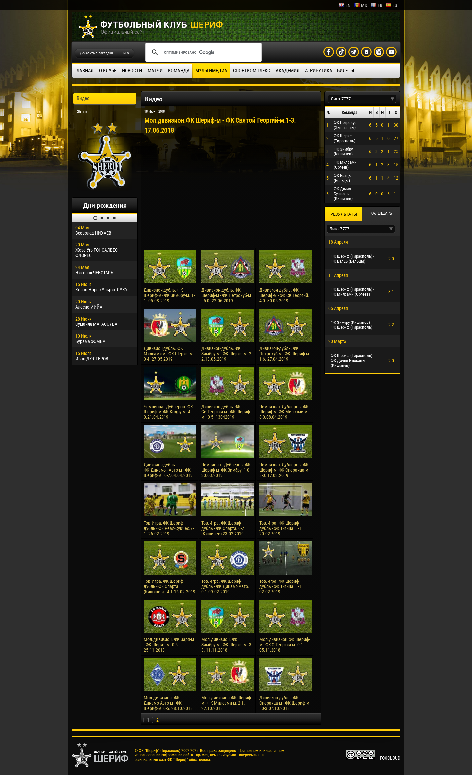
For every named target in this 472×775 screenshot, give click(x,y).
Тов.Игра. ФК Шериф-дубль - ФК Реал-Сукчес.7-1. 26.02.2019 (169, 528)
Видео (83, 98)
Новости (132, 71)
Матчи (155, 71)
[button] (392, 99)
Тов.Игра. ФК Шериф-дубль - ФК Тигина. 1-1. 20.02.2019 (281, 528)
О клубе (107, 71)
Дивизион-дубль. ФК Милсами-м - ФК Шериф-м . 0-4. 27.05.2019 (169, 354)
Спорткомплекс (251, 71)
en (345, 5)
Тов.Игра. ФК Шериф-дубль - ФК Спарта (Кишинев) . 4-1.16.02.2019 (169, 586)
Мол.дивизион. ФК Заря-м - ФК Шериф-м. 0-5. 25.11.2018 (169, 645)
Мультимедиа (211, 71)
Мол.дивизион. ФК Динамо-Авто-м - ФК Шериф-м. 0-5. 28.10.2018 (168, 703)
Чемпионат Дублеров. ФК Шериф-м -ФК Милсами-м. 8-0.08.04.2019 (284, 412)
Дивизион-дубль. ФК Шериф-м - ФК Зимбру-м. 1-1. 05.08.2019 (169, 295)
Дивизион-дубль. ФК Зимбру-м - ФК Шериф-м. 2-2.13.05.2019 (226, 354)
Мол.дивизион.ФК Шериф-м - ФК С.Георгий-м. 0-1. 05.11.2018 (284, 645)
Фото (82, 112)
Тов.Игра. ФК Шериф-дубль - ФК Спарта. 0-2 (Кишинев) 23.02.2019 (222, 528)
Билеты (345, 71)
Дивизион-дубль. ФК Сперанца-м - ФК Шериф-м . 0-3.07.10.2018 (284, 703)
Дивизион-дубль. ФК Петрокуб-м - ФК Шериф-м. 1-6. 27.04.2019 (284, 354)
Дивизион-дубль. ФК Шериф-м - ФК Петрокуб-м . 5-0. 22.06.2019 (226, 295)
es (391, 5)
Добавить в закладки (96, 53)
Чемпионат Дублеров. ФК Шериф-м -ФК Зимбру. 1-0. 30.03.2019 (226, 470)
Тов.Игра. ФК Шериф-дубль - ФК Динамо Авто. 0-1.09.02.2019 (225, 586)
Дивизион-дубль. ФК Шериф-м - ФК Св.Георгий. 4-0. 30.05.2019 (284, 295)
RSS (126, 53)
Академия (287, 71)
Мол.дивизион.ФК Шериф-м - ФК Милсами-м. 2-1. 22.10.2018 (226, 703)
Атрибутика (318, 71)
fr (376, 5)
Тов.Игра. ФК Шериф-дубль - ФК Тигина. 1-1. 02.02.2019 (281, 586)
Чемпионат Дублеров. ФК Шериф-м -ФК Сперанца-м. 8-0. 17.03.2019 (284, 470)
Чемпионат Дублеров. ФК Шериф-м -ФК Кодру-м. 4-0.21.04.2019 (168, 412)
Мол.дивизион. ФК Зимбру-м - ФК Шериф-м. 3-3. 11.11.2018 (226, 645)
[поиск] (202, 52)
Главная (83, 71)
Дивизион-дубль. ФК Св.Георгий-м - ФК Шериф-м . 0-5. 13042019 (226, 412)
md (360, 5)
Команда (179, 71)
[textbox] (358, 99)
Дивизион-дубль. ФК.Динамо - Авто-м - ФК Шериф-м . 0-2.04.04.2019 (168, 470)
